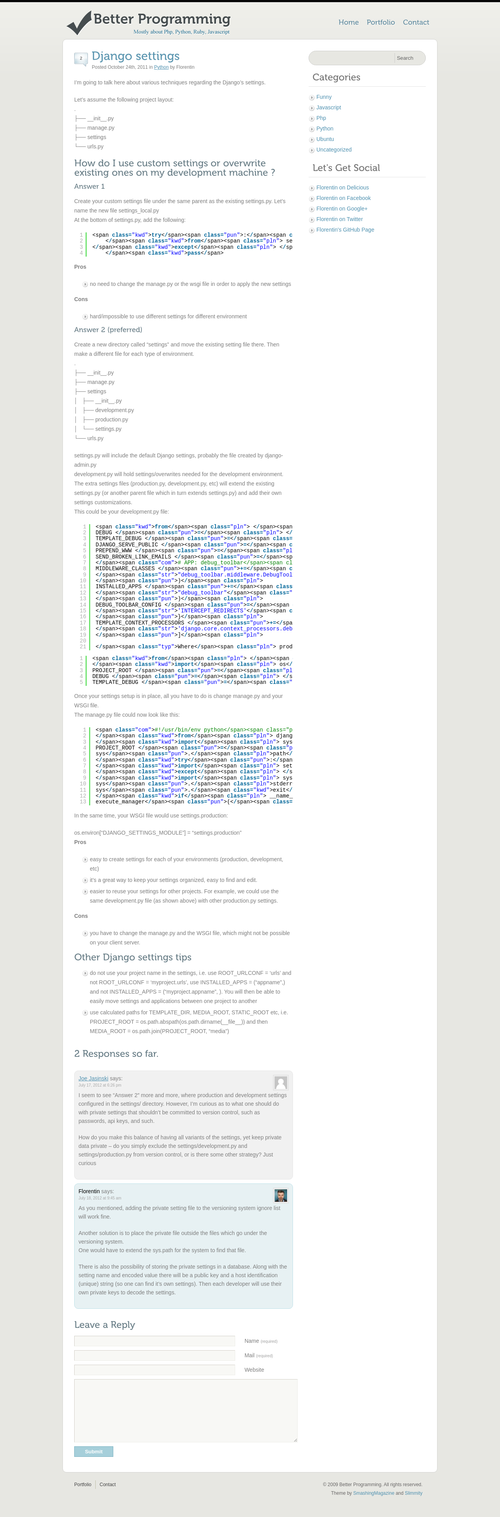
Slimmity (413, 1505)
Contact (108, 1496)
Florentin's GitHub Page (345, 230)
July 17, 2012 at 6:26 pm (100, 1085)
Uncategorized (334, 149)
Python (161, 67)
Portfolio (82, 1496)
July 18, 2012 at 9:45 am (100, 1198)
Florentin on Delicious (342, 187)
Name (261, 1341)
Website (254, 1370)
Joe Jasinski (93, 1078)
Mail (259, 1355)
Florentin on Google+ (342, 208)
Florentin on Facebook (343, 198)
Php (321, 118)
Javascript (328, 107)
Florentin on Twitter (339, 219)
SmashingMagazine (373, 1505)
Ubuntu (325, 139)
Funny (324, 97)
